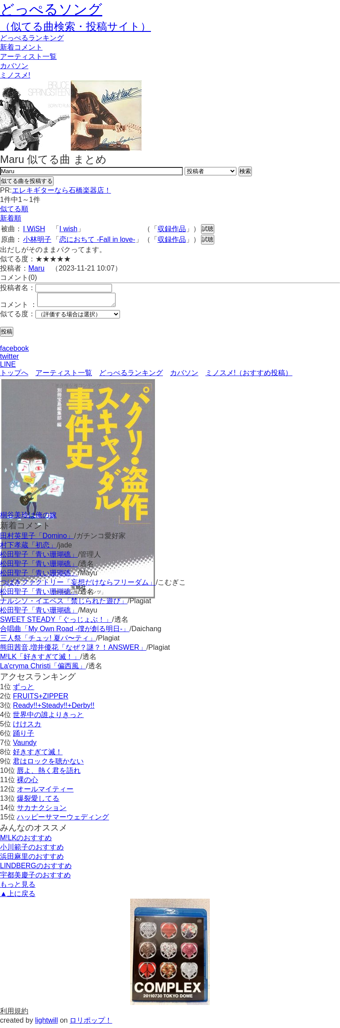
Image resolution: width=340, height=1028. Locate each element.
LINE (8, 367)
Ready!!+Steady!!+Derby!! (53, 708)
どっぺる (32, 38)
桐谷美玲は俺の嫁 (28, 517)
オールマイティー (45, 791)
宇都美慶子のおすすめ (35, 877)
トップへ (14, 375)
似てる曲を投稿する (27, 181)
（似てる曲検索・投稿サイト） (75, 26)
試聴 (207, 228)
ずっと (23, 689)
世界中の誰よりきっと (48, 717)
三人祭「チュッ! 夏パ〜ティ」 (48, 640)
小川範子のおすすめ (32, 849)
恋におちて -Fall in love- (97, 239)
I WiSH (34, 229)
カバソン (14, 66)
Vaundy (24, 745)
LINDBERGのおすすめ (36, 868)
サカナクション (41, 810)
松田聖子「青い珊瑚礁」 (39, 557)
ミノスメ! (15, 75)
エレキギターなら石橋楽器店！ (61, 190)
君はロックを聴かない (48, 764)
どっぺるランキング (131, 375)
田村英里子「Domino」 (37, 538)
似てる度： (17, 316)
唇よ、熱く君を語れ (49, 773)
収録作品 (172, 229)
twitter (9, 359)
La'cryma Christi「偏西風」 (43, 668)
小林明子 (37, 239)
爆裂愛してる (38, 801)
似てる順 (14, 209)
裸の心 (27, 782)
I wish (68, 229)
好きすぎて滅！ (37, 754)
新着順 (10, 218)
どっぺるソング (51, 9)
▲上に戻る (17, 896)
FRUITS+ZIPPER (40, 698)
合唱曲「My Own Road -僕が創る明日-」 (64, 631)
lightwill (46, 1023)
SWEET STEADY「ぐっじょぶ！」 (56, 622)
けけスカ (27, 726)
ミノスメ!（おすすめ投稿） (248, 375)
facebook (14, 351)
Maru (36, 268)
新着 (21, 47)
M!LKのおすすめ (26, 840)
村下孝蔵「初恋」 (28, 547)
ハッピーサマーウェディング (63, 819)
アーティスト (28, 56)
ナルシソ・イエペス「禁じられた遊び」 (64, 603)
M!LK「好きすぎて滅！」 (40, 659)
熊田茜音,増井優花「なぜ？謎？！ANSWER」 (73, 650)
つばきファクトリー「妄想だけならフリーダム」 (78, 585)
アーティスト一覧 (63, 375)
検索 (245, 171)
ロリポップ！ (91, 1023)
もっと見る (17, 887)
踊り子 (23, 736)
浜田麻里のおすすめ (32, 859)
